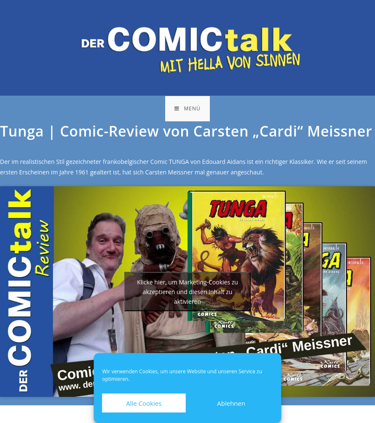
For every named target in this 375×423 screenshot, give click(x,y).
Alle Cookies (143, 403)
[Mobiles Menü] (187, 108)
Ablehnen (231, 403)
